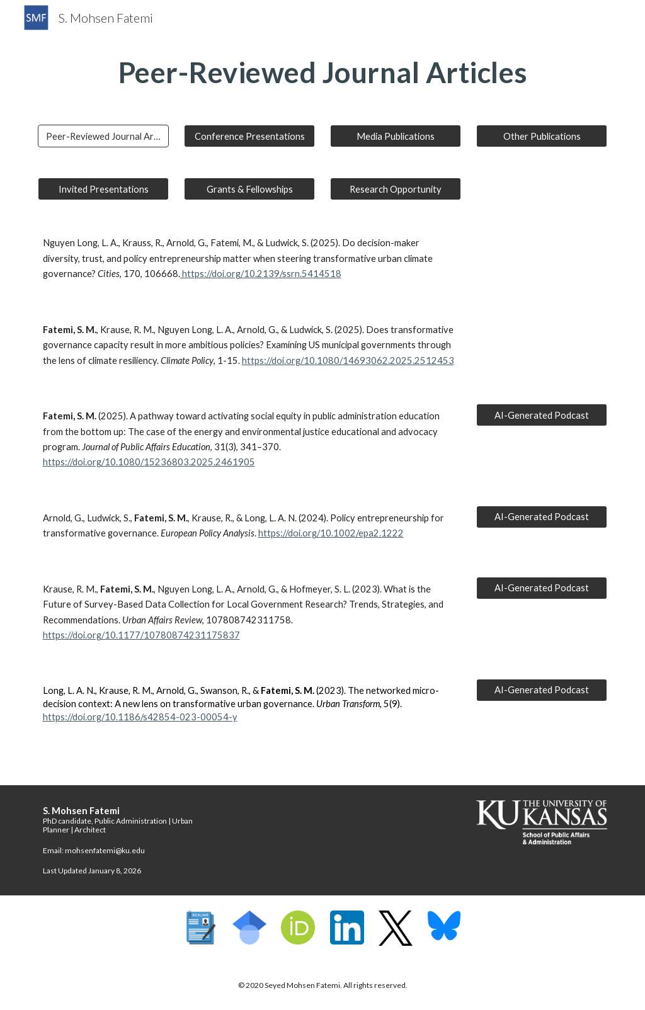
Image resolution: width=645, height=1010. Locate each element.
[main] (323, 72)
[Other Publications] (542, 136)
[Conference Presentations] (250, 136)
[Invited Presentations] (103, 188)
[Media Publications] (396, 136)
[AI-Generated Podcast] (542, 414)
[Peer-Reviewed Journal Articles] (103, 136)
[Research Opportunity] (396, 188)
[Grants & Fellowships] (250, 188)
